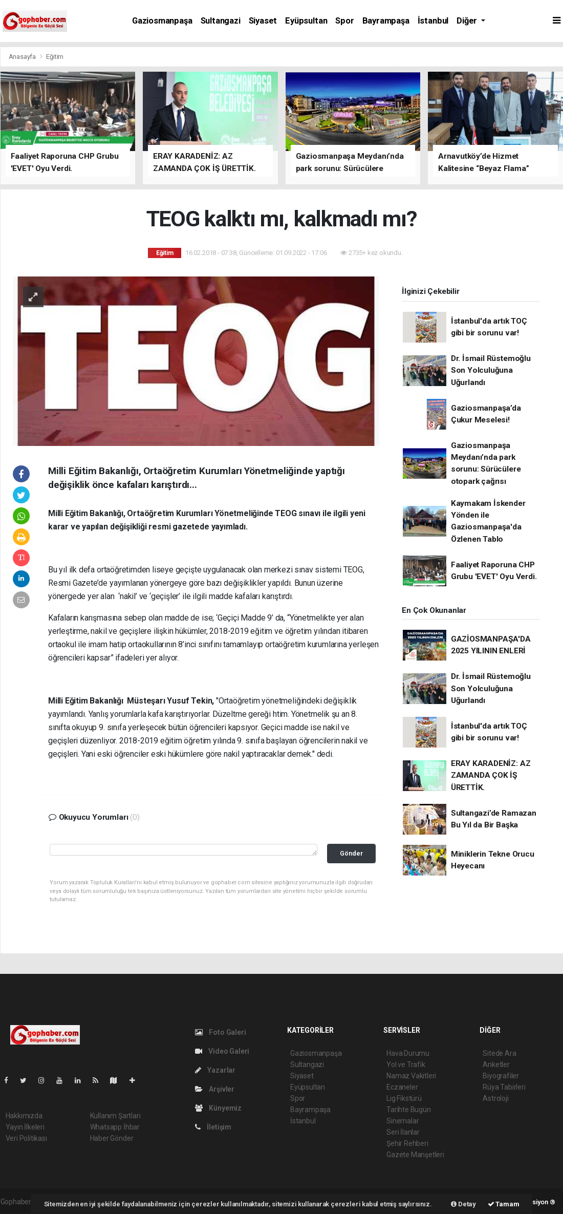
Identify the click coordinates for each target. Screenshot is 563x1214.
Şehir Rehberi (407, 1143)
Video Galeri (222, 1051)
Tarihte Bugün (408, 1109)
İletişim (213, 1127)
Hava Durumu (407, 1053)
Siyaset (263, 21)
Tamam (503, 1204)
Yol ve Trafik (405, 1064)
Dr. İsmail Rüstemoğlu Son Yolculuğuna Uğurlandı (491, 370)
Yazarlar (215, 1070)
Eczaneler (402, 1087)
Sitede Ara (499, 1053)
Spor (344, 21)
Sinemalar (402, 1121)
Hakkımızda (24, 1116)
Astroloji (495, 1098)
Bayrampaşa (385, 21)
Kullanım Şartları (115, 1116)
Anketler (496, 1064)
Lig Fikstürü (404, 1098)
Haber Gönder (112, 1138)
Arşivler (214, 1089)
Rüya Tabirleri (504, 1087)
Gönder (351, 853)
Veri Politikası (26, 1138)
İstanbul (433, 21)
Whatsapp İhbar (115, 1127)
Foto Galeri (220, 1032)
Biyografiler (501, 1076)
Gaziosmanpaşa (162, 21)
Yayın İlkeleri (25, 1127)
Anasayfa (23, 56)
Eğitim (54, 56)
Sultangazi (221, 21)
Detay (463, 1204)
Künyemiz (218, 1108)
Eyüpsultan (306, 21)
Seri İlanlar (403, 1132)
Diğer (468, 21)
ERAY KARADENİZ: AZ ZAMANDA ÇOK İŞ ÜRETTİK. (491, 775)
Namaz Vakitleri (411, 1076)
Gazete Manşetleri (415, 1155)
